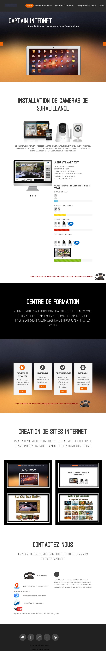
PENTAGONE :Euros (63, 234)
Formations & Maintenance (64, 6)
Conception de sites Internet (86, 6)
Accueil (29, 6)
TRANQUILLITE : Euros (63, 205)
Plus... (23, 391)
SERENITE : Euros (62, 219)
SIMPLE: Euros (61, 192)
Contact (101, 6)
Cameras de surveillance (43, 6)
